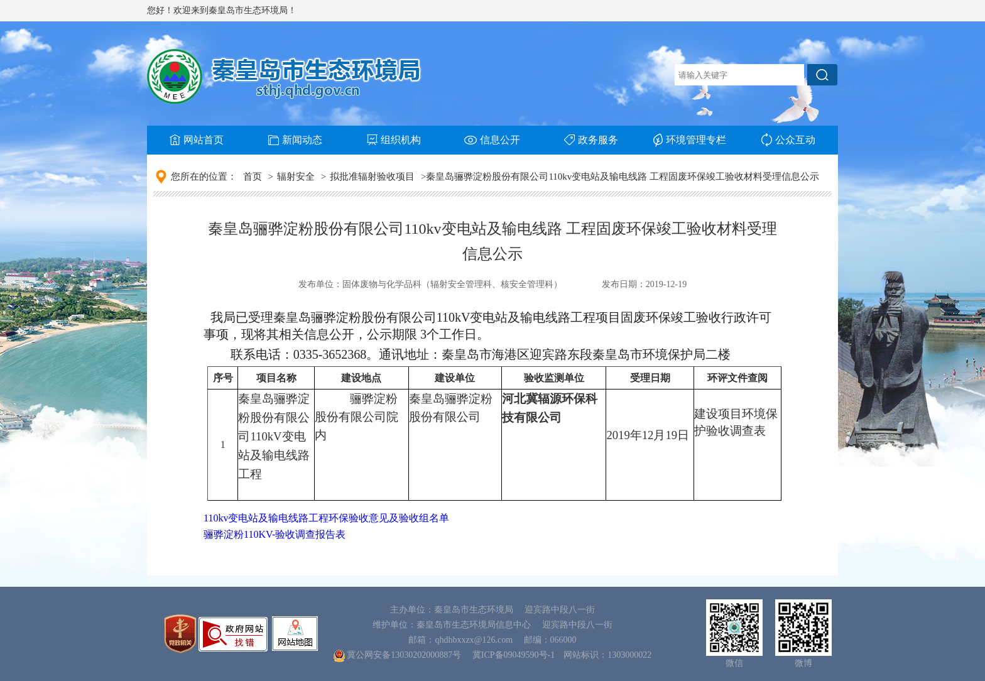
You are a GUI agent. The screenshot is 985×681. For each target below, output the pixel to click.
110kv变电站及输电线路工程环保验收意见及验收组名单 (326, 518)
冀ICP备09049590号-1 (513, 655)
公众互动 (788, 139)
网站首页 (197, 139)
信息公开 (492, 139)
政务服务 (591, 139)
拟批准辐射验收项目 (372, 177)
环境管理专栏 (689, 140)
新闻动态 (295, 139)
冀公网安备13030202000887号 (404, 655)
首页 (252, 177)
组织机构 (394, 139)
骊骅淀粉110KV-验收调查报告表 (275, 534)
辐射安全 (296, 177)
